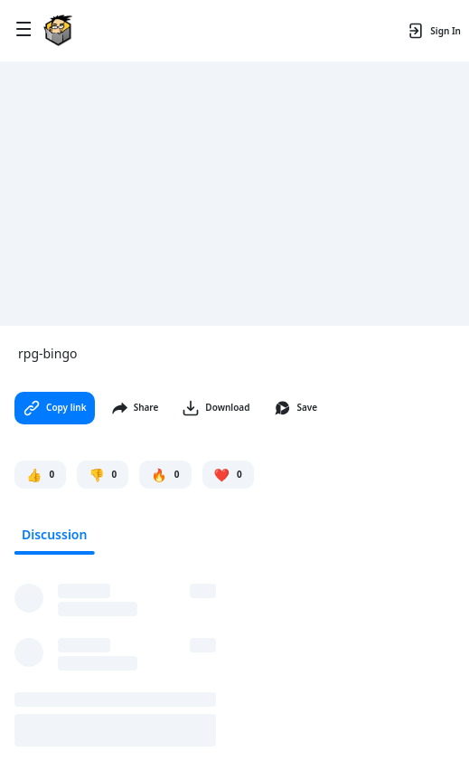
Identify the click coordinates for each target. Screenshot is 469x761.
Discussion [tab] (54, 534)
